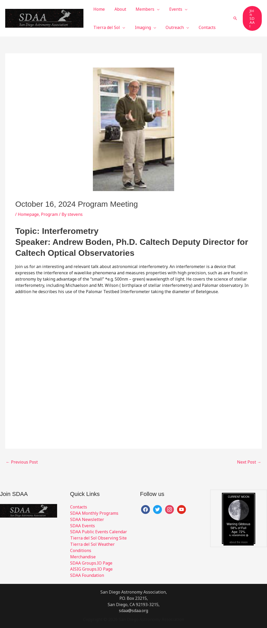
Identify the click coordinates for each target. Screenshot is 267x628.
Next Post (249, 462)
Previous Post (22, 462)
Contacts (78, 507)
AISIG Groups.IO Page (91, 569)
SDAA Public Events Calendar (98, 532)
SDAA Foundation (87, 575)
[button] (150, 9)
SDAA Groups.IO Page (91, 563)
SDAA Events (82, 526)
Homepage (28, 214)
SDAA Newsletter (87, 519)
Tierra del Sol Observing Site (98, 538)
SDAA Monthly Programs (94, 513)
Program (49, 214)
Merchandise (83, 557)
